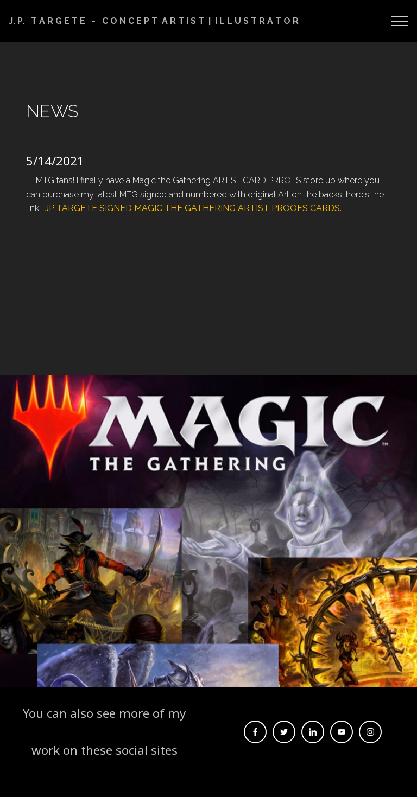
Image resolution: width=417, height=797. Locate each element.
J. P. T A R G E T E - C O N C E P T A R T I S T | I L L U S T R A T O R (154, 21)
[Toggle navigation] (399, 21)
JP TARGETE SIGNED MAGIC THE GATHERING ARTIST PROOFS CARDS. (194, 208)
